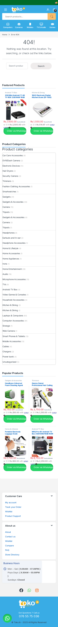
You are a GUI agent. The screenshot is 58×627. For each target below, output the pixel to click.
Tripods (6, 212)
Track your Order (13, 507)
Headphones (8, 232)
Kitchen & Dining (38, 93)
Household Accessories (13, 300)
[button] (5, 10)
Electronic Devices (11, 166)
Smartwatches (9, 191)
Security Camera (10, 176)
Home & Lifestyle (10, 248)
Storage (6, 325)
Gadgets (6, 197)
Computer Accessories (13, 320)
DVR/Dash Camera (11, 160)
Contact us (10, 536)
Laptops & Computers (12, 315)
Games (52, 25)
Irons (4, 263)
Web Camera (8, 331)
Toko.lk (17, 622)
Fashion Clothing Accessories (16, 186)
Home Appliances (10, 258)
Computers (7, 25)
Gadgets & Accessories (13, 217)
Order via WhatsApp (16, 131)
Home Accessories (11, 253)
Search (52, 16)
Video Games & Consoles (14, 294)
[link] (48, 9)
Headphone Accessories (13, 243)
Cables (5, 346)
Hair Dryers (7, 171)
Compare (9, 545)
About (8, 532)
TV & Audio (41, 25)
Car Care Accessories (12, 155)
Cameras (19, 25)
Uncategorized (9, 362)
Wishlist (8, 511)
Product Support (13, 516)
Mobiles (30, 25)
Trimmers (6, 181)
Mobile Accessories (11, 341)
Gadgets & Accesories (12, 202)
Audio (5, 274)
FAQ (7, 550)
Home (4, 34)
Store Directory (12, 554)
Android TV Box (11, 93)
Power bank (8, 356)
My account (10, 502)
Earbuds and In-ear (11, 238)
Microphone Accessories (14, 279)
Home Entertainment (12, 269)
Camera (6, 207)
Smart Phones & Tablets (13, 336)
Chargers (6, 351)
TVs (4, 284)
